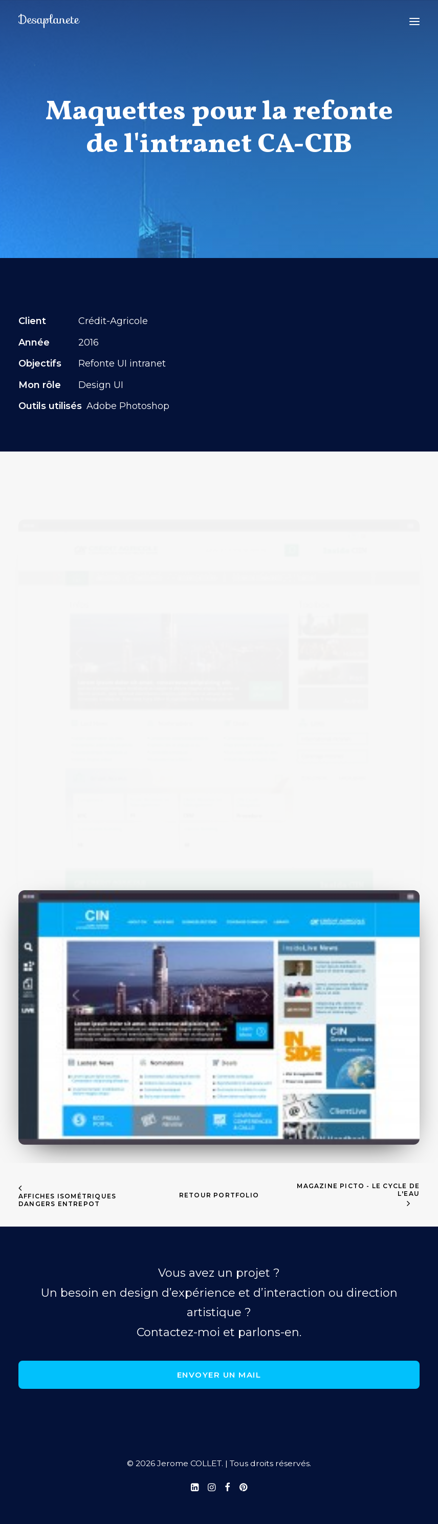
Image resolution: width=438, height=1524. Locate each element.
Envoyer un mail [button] (219, 1375)
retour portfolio (219, 1195)
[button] (414, 21)
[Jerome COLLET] (49, 21)
